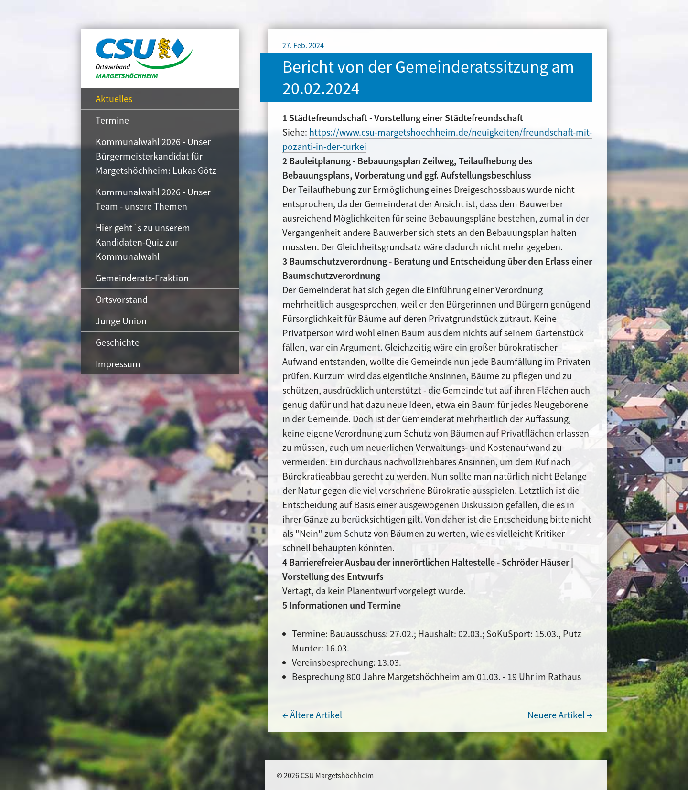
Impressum (118, 364)
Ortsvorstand (122, 299)
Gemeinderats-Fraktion (142, 278)
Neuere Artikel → (559, 715)
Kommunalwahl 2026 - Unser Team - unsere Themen (153, 199)
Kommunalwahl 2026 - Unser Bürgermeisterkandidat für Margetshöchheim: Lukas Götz (156, 156)
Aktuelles (114, 99)
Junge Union (121, 321)
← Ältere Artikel (312, 715)
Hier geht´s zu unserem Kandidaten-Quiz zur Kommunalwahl (143, 242)
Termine (112, 120)
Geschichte (118, 342)
